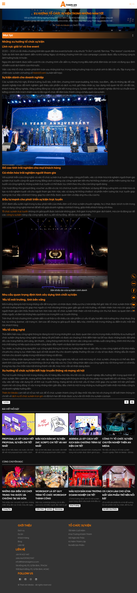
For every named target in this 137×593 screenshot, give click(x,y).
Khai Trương (74, 505)
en (133, 4)
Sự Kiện (6, 402)
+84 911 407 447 (22, 555)
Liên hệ (21, 545)
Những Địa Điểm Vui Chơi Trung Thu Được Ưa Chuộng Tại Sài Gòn (17, 495)
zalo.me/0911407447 (25, 558)
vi (130, 4)
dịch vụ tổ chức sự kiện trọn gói (27, 396)
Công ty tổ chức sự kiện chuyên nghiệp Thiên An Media (117, 442)
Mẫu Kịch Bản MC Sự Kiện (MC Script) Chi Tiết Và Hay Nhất (51, 442)
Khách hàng (23, 538)
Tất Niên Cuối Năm (76, 531)
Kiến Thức (40, 509)
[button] (133, 276)
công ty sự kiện (13, 215)
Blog (20, 542)
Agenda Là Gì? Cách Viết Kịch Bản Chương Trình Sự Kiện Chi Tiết (85, 442)
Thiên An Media (62, 25)
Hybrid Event (39, 73)
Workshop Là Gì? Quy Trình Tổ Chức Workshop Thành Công (50, 495)
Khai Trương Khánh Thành (80, 534)
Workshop (59, 509)
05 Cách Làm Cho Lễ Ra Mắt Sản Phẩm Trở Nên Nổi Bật (118, 495)
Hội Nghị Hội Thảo (76, 538)
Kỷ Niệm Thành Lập (77, 542)
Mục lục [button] (68, 35)
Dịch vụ (21, 531)
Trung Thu (7, 509)
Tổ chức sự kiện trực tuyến (15, 211)
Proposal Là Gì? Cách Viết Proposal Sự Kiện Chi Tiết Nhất (18, 442)
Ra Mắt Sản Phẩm (110, 509)
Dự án (20, 534)
